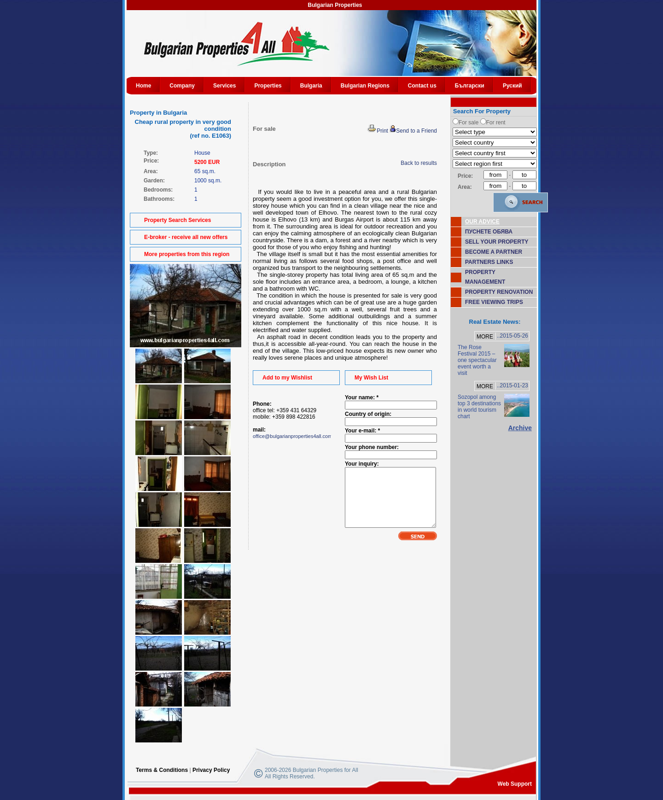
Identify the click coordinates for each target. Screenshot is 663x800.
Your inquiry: (362, 464)
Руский (512, 85)
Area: (465, 187)
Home (143, 85)
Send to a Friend (413, 131)
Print (377, 131)
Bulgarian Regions (365, 85)
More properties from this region (186, 254)
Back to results (419, 163)
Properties (267, 85)
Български (469, 85)
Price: (465, 176)
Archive (520, 428)
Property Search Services (177, 220)
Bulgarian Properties (335, 5)
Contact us (422, 85)
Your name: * (361, 397)
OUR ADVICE (482, 221)
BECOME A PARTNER (493, 252)
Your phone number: (372, 447)
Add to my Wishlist (287, 377)
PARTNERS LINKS (489, 262)
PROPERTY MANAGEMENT (485, 277)
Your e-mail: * (362, 430)
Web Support (515, 784)
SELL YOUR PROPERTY (497, 242)
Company (182, 85)
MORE (485, 336)
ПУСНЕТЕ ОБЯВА (488, 231)
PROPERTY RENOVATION (499, 292)
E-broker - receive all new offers (185, 237)
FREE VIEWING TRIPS (494, 302)
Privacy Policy (211, 770)
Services (224, 85)
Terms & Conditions (162, 770)
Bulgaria (311, 85)
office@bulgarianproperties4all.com (292, 436)
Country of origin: (368, 414)
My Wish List (371, 377)
